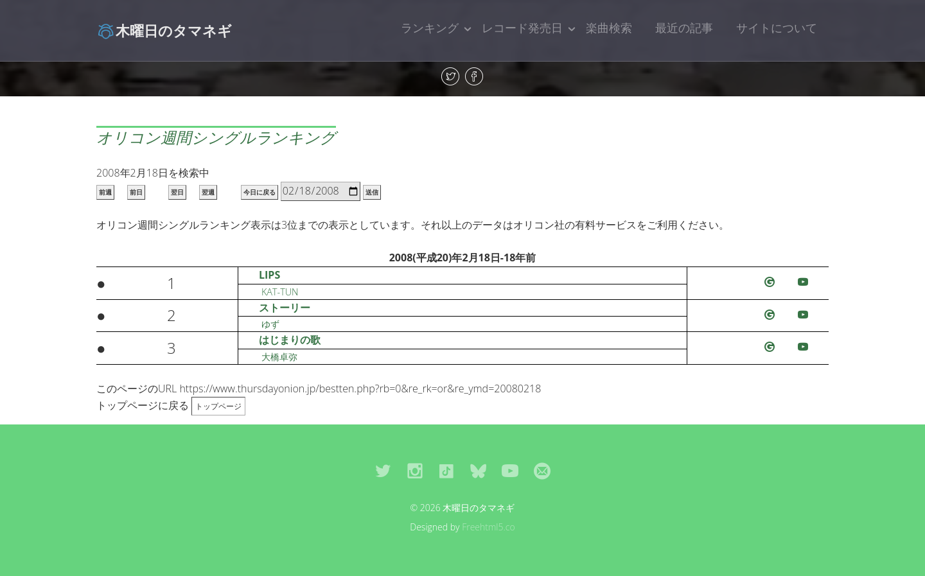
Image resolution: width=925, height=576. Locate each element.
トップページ (218, 406)
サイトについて (776, 27)
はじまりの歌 (290, 340)
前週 (105, 192)
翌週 (208, 192)
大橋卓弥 (279, 357)
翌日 (177, 192)
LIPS (269, 275)
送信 (372, 192)
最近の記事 (684, 27)
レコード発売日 (522, 27)
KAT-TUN (279, 292)
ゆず (270, 324)
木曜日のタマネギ (164, 30)
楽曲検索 (609, 27)
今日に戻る (259, 192)
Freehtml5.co (488, 527)
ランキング (430, 27)
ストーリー (284, 308)
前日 (136, 192)
